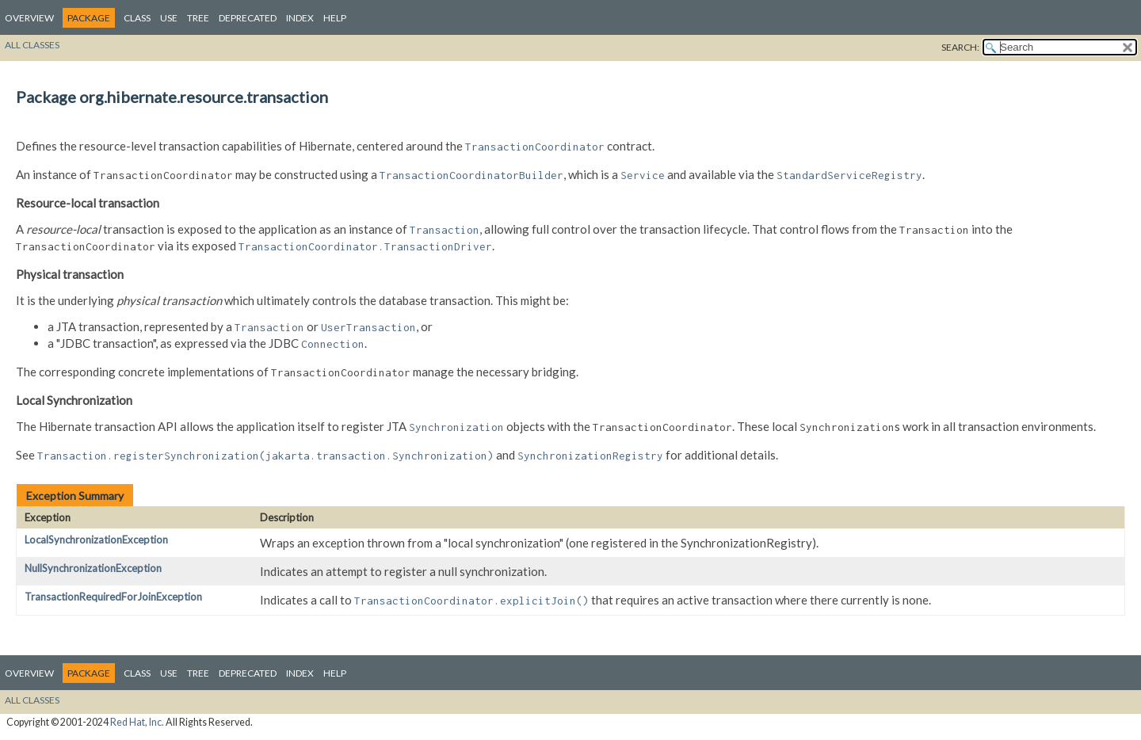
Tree (198, 18)
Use (168, 18)
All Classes (32, 45)
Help (334, 18)
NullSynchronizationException (93, 568)
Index (300, 18)
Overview (29, 18)
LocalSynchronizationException (96, 539)
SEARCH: (960, 47)
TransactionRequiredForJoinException (113, 596)
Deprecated (248, 18)
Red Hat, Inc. (137, 722)
